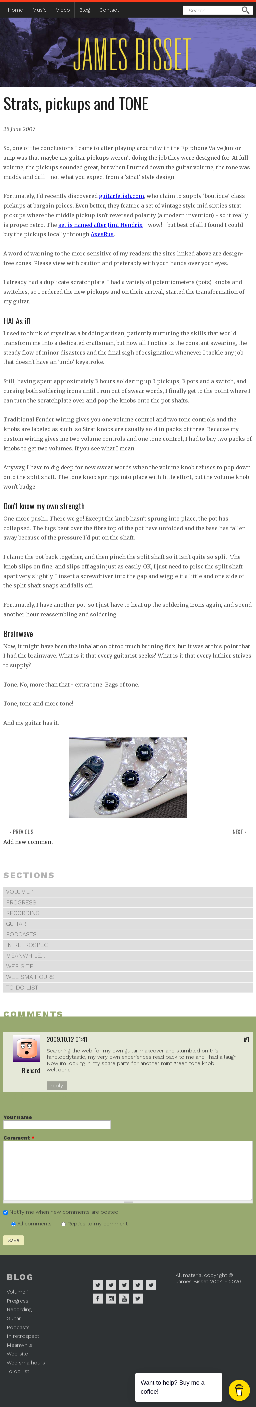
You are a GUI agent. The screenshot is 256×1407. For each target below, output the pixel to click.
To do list (22, 987)
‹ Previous (21, 832)
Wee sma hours (30, 977)
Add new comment (28, 842)
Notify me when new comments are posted (63, 1212)
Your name (17, 1117)
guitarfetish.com (121, 196)
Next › (239, 832)
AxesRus (102, 234)
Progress (21, 902)
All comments (35, 1223)
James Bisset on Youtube (124, 1299)
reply (57, 1085)
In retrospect (29, 945)
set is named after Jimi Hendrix (100, 225)
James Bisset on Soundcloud (138, 1285)
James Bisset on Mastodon (138, 1299)
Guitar (16, 923)
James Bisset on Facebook (98, 1299)
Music (39, 10)
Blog (84, 10)
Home (15, 10)
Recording (23, 913)
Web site (19, 966)
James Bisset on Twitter (151, 1285)
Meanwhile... (25, 955)
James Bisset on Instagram (111, 1299)
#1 (246, 1039)
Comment (19, 1138)
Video (63, 10)
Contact (109, 10)
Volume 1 (20, 891)
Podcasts (21, 934)
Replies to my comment (97, 1223)
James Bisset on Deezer (124, 1285)
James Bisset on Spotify (98, 1285)
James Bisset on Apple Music (111, 1285)
